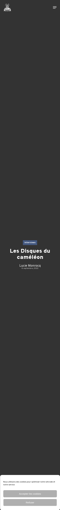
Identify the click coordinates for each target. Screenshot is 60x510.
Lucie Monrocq (30, 265)
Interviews (30, 242)
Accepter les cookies (30, 493)
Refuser (30, 502)
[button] (54, 7)
